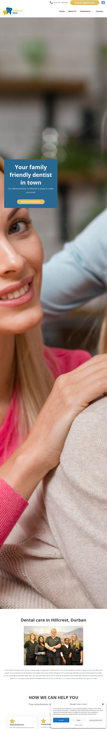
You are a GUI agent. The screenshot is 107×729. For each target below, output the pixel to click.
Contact (99, 11)
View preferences (95, 720)
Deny (78, 720)
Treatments (86, 11)
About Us (72, 11)
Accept (61, 720)
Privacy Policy (78, 725)
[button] (103, 704)
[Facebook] (103, 2)
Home (62, 11)
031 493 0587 (63, 2)
